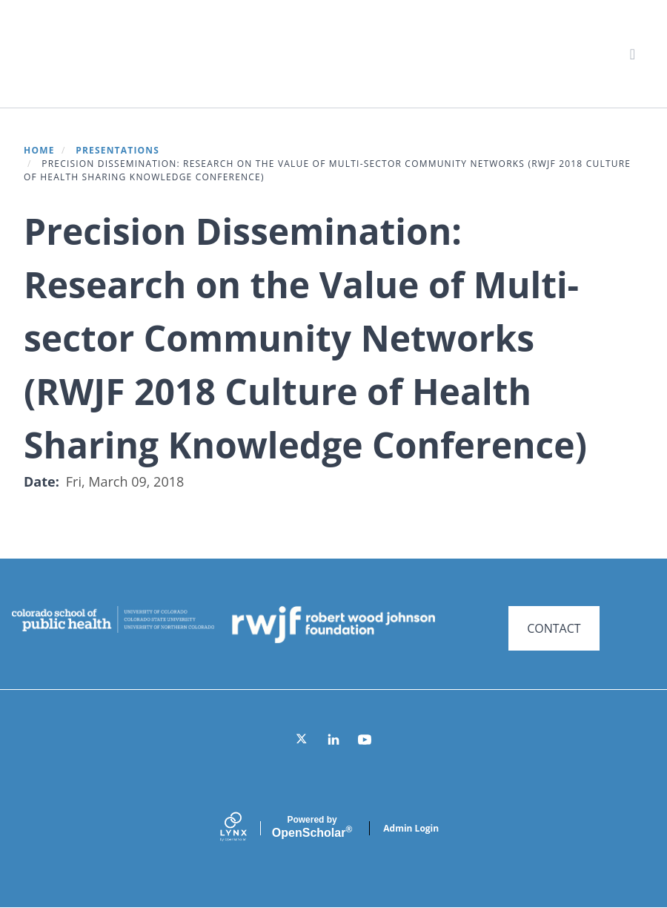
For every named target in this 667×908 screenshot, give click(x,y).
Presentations (117, 150)
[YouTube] (364, 739)
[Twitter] (302, 739)
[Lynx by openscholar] (246, 828)
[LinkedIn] (333, 739)
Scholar (312, 827)
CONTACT (553, 628)
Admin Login (411, 828)
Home (39, 150)
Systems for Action (144, 53)
